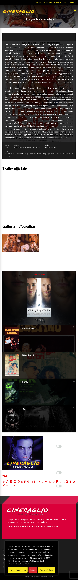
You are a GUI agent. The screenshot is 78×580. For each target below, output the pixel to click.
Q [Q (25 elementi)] (60, 482)
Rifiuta (32, 570)
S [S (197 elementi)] (67, 481)
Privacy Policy (48, 2)
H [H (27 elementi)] (32, 482)
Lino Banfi (65, 154)
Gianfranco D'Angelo (41, 154)
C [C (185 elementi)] (15, 481)
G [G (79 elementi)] (28, 481)
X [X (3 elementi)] (9, 485)
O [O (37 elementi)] (54, 481)
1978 (6, 147)
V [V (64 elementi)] (4, 485)
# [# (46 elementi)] (4, 481)
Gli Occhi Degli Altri (28, 355)
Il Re (23, 409)
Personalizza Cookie (18, 570)
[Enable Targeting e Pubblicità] (59, 486)
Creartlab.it (50, 576)
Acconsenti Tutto (46, 570)
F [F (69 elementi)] (25, 481)
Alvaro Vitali (8, 154)
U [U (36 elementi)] (74, 481)
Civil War (25, 382)
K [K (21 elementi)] (39, 482)
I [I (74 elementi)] (34, 481)
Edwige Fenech (29, 154)
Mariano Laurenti (50, 147)
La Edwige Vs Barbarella (32, 147)
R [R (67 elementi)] (64, 481)
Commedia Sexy (18, 147)
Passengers (39, 320)
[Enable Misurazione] (59, 472)
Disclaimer (38, 2)
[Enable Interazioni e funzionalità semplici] (59, 446)
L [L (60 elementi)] (42, 481)
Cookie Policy (72, 2)
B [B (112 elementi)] (11, 481)
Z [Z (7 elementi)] (14, 485)
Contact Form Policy (60, 2)
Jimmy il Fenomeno (54, 154)
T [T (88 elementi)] (70, 481)
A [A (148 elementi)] (7, 481)
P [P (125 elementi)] (57, 481)
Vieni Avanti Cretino (29, 328)
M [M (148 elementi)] (46, 481)
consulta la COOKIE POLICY (19, 564)
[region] (31, 558)
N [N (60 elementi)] (50, 481)
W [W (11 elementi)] (7, 486)
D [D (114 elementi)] (18, 481)
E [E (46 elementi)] (22, 481)
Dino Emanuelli (18, 154)
